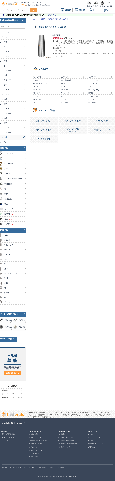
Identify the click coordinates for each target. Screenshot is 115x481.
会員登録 (79, 10)
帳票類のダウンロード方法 (38, 440)
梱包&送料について (36, 443)
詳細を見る (52, 15)
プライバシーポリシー (94, 437)
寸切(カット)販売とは (8, 437)
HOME (34, 19)
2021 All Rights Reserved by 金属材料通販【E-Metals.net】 (58, 476)
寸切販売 (42, 19)
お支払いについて (35, 437)
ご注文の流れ (34, 434)
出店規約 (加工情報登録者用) (68, 443)
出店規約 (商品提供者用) (67, 440)
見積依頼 (65, 10)
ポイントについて (35, 447)
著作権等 (90, 440)
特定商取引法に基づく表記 (96, 443)
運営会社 (90, 434)
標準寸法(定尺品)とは (8, 434)
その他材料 (44, 69)
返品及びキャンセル (36, 450)
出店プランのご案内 (65, 447)
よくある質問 (34, 453)
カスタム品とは (6, 440)
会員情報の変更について (66, 437)
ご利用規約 (91, 447)
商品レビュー (34, 456)
